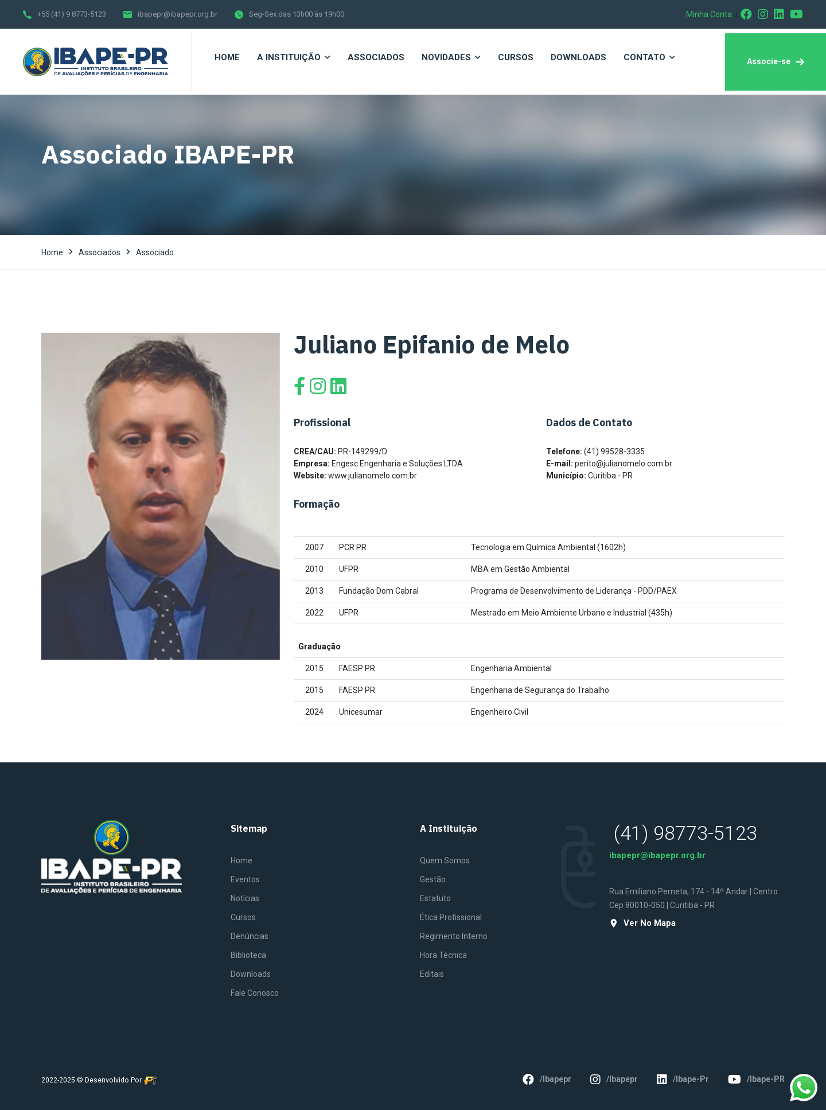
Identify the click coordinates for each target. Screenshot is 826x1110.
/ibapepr (547, 1079)
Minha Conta (709, 14)
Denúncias (249, 936)
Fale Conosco (255, 993)
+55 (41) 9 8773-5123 (71, 14)
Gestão (433, 879)
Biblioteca (248, 955)
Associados (99, 252)
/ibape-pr (683, 1079)
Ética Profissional (451, 917)
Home (52, 252)
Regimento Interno (454, 936)
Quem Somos (445, 860)
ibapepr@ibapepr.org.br (177, 14)
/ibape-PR (756, 1079)
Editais (432, 974)
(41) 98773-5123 (685, 833)
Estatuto (435, 898)
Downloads (251, 974)
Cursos (243, 917)
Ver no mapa (642, 923)
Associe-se (775, 61)
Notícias (245, 898)
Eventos (245, 879)
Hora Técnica (443, 955)
